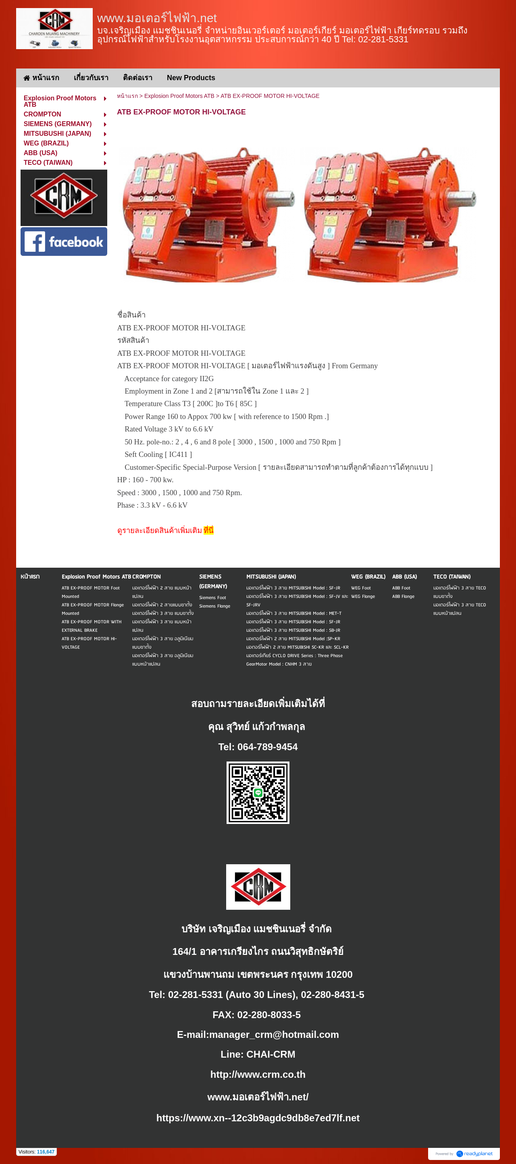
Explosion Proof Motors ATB (179, 96)
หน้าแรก (127, 96)
